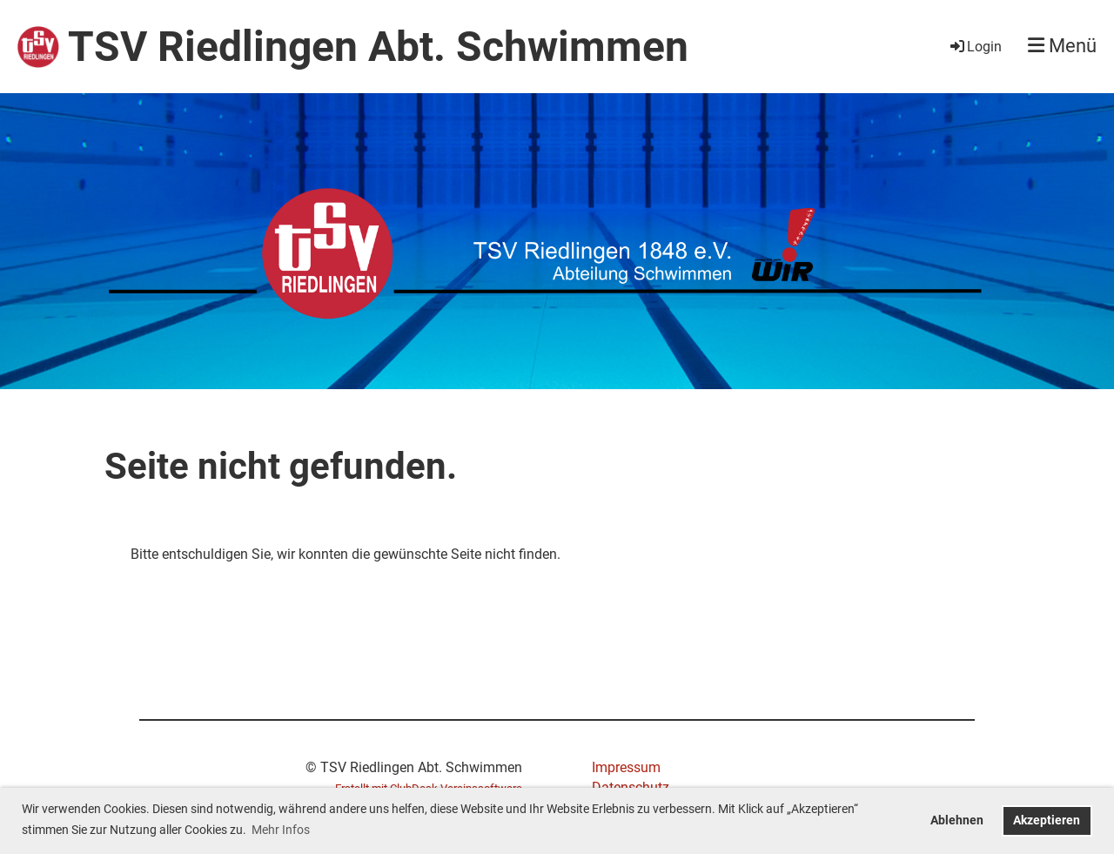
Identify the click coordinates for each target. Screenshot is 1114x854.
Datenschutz (630, 787)
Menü (1062, 46)
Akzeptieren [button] (1046, 820)
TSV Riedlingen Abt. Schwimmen (378, 46)
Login (975, 46)
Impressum (626, 767)
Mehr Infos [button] (281, 830)
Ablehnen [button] (956, 820)
